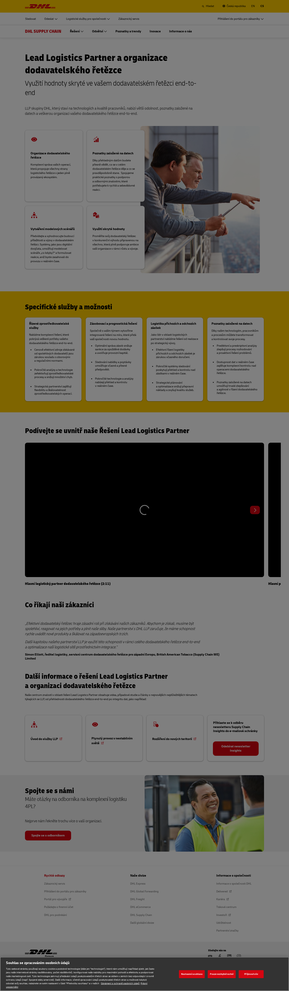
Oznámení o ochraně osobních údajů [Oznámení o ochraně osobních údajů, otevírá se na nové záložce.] (120, 983)
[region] (144, 974)
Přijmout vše (251, 973)
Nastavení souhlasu (192, 973)
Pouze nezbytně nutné (221, 973)
